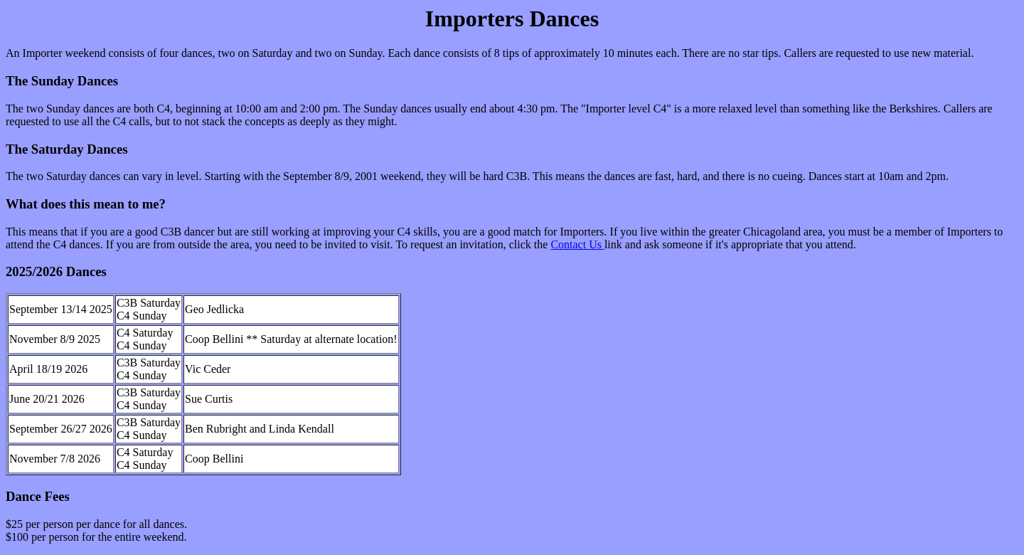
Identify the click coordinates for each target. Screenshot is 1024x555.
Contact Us (577, 244)
